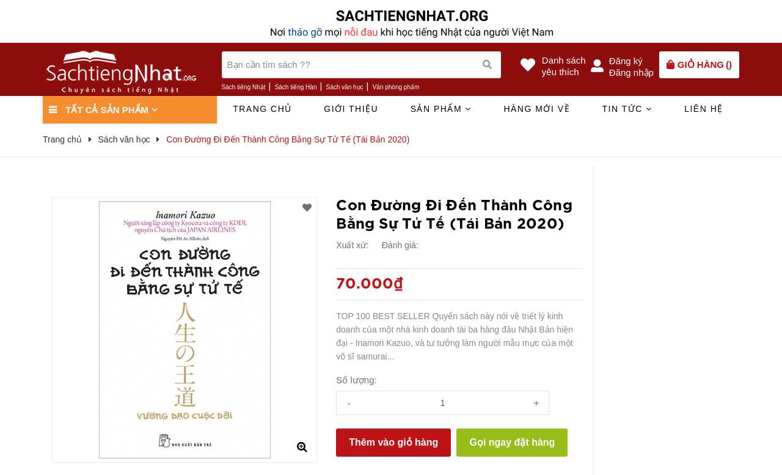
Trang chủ (262, 109)
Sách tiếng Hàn (296, 87)
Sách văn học (345, 87)
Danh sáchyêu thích (564, 66)
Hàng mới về (536, 109)
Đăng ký (626, 61)
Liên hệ (703, 109)
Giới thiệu (351, 109)
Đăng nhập (631, 72)
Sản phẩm (441, 109)
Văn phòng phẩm (396, 87)
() (705, 64)
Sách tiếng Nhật (244, 87)
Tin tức (627, 109)
